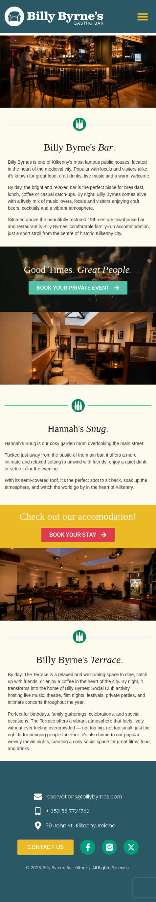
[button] (142, 16)
